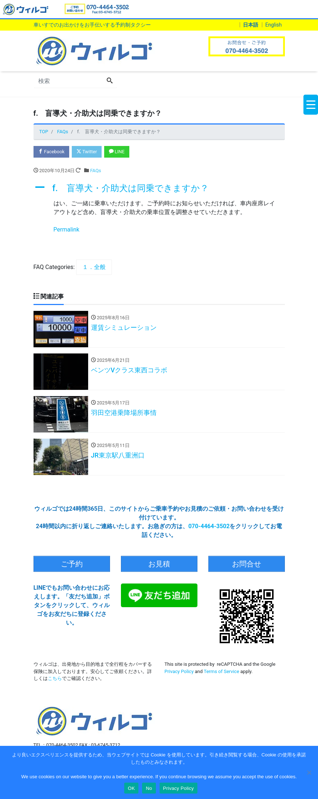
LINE (117, 151)
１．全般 (94, 267)
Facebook (51, 151)
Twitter (86, 151)
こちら (55, 678)
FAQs (95, 170)
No (149, 788)
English (273, 24)
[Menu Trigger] (310, 105)
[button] (159, 188)
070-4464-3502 (209, 526)
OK (131, 788)
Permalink (66, 229)
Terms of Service (221, 671)
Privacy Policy (179, 671)
